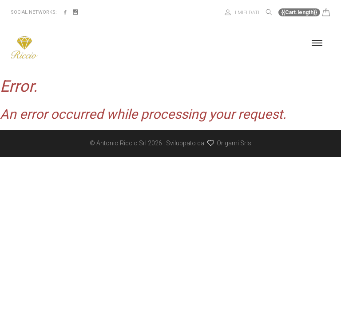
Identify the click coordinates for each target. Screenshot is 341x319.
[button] (304, 12)
